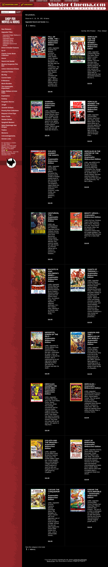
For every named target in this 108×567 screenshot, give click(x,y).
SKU (88, 31)
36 (38, 18)
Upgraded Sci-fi (8, 42)
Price (99, 31)
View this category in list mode (35, 547)
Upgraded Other (8, 40)
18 (35, 18)
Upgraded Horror (8, 38)
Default (104, 31)
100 (41, 18)
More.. (47, 22)
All (44, 18)
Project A (82, 561)
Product (92, 31)
